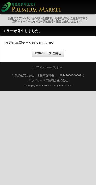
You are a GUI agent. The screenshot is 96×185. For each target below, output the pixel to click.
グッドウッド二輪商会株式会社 (48, 80)
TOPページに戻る (48, 53)
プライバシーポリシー (48, 67)
